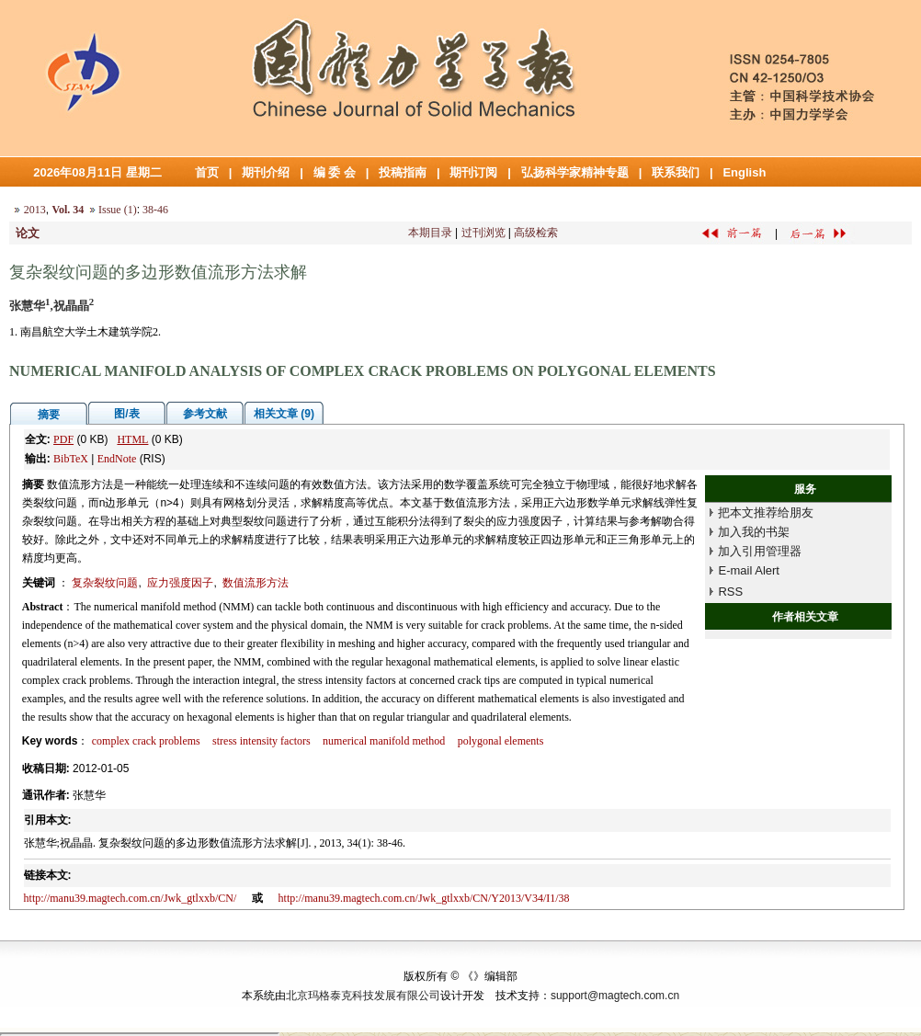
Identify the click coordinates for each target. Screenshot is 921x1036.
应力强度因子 (180, 582)
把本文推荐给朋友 (765, 512)
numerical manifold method (384, 740)
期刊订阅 (473, 172)
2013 (35, 209)
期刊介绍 (266, 172)
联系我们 (675, 172)
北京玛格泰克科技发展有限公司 (363, 995)
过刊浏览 (483, 232)
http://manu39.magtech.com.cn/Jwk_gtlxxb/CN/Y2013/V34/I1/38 (424, 898)
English (744, 172)
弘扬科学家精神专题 (575, 172)
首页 (207, 172)
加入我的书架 (754, 532)
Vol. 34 (67, 209)
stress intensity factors (261, 740)
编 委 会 (334, 172)
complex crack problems (146, 740)
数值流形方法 (255, 582)
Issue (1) (117, 209)
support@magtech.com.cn (615, 995)
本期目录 (430, 232)
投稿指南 (402, 172)
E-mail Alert (748, 570)
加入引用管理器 (760, 551)
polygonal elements (501, 740)
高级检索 (536, 232)
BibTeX (70, 458)
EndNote (117, 458)
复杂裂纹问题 (105, 582)
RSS (730, 591)
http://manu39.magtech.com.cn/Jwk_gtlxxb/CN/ (130, 898)
